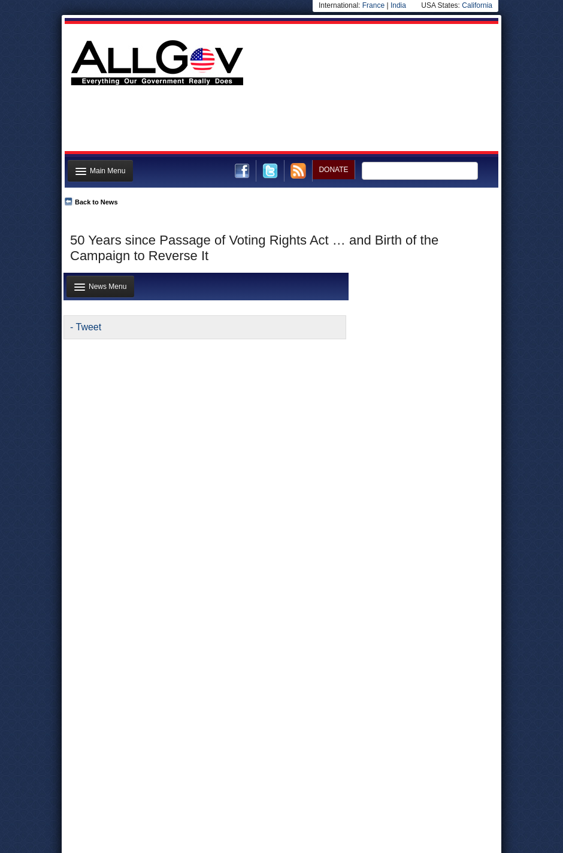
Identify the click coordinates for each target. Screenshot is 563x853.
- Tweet (85, 327)
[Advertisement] (280, 122)
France (373, 5)
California (477, 5)
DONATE (333, 169)
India (398, 5)
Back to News (96, 202)
